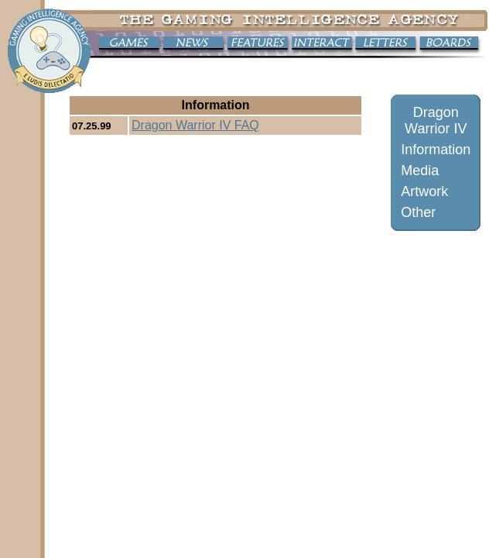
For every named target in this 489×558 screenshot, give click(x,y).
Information (435, 149)
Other (418, 212)
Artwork (424, 191)
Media (420, 170)
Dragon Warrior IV (436, 120)
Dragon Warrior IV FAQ (195, 125)
